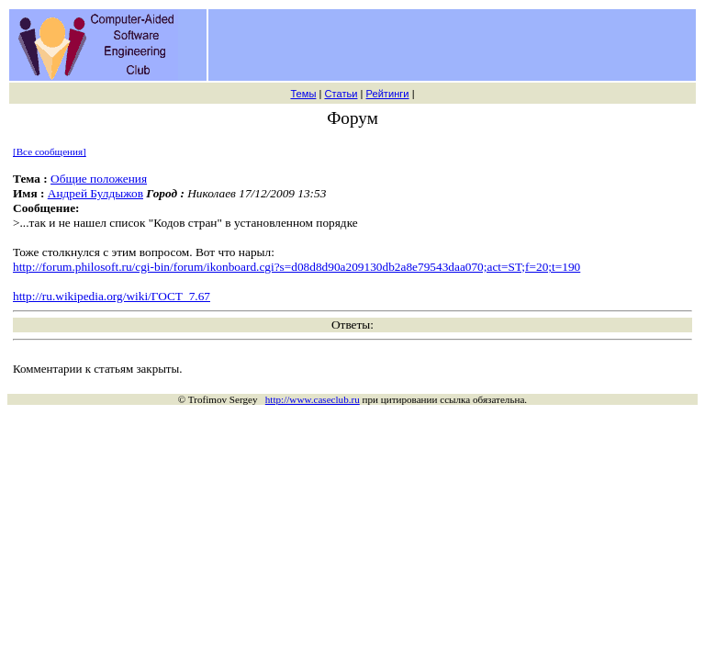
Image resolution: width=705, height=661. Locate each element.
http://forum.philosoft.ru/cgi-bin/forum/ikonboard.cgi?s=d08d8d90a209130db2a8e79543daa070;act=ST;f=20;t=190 (296, 267)
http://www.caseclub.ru (312, 399)
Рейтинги (387, 93)
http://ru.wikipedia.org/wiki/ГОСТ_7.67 (111, 296)
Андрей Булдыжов (95, 193)
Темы (303, 93)
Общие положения (98, 178)
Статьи (340, 93)
